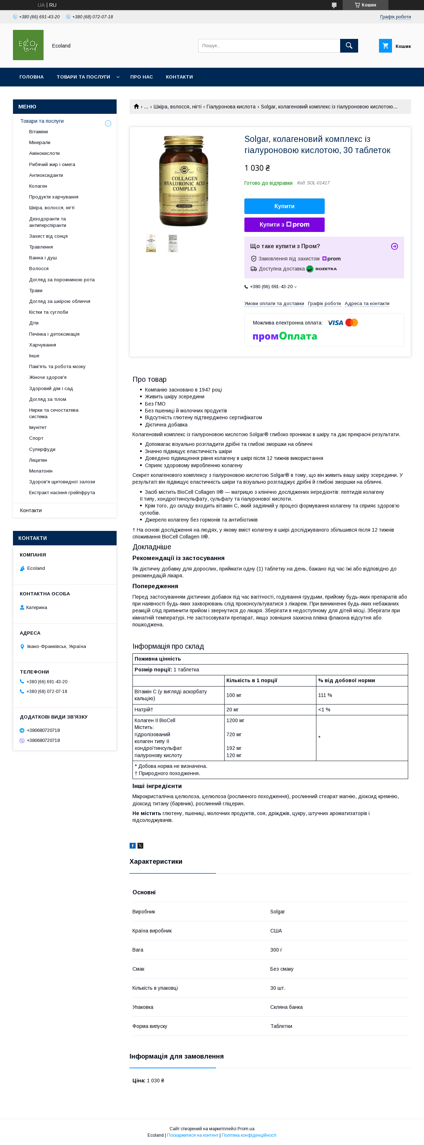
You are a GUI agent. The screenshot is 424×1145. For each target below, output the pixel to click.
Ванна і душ (43, 257)
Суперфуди (42, 449)
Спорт (36, 438)
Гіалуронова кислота (231, 106)
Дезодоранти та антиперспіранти (47, 222)
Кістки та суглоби (48, 312)
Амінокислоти (44, 153)
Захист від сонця (48, 236)
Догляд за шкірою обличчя (59, 301)
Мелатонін (41, 471)
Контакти (179, 77)
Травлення (41, 247)
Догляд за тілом (47, 399)
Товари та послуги (83, 77)
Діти (34, 323)
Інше (34, 355)
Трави (35, 290)
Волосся (39, 268)
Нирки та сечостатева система (53, 413)
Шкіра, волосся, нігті (178, 106)
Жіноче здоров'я (48, 377)
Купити (285, 206)
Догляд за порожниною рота (62, 279)
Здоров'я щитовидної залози (62, 481)
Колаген (38, 186)
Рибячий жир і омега (52, 164)
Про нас (141, 77)
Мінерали (39, 142)
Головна (31, 77)
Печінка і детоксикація (54, 334)
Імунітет (37, 427)
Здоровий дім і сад (51, 388)
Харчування (42, 345)
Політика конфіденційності (249, 1135)
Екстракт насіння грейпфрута (62, 492)
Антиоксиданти (46, 175)
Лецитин (38, 460)
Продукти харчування (53, 197)
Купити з (284, 225)
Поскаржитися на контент (192, 1135)
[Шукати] (349, 46)
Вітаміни (38, 131)
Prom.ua (246, 1128)
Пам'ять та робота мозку (57, 366)
